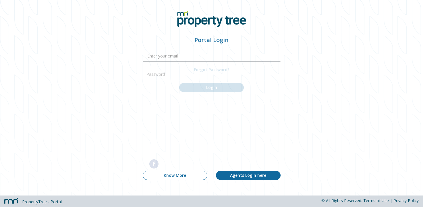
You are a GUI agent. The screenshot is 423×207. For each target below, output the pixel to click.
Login (211, 82)
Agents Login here (248, 175)
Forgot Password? (211, 64)
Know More (175, 175)
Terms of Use (376, 200)
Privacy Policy (406, 200)
